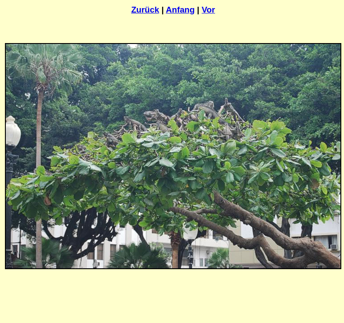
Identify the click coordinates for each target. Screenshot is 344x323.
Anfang (180, 9)
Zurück (145, 9)
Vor (208, 9)
